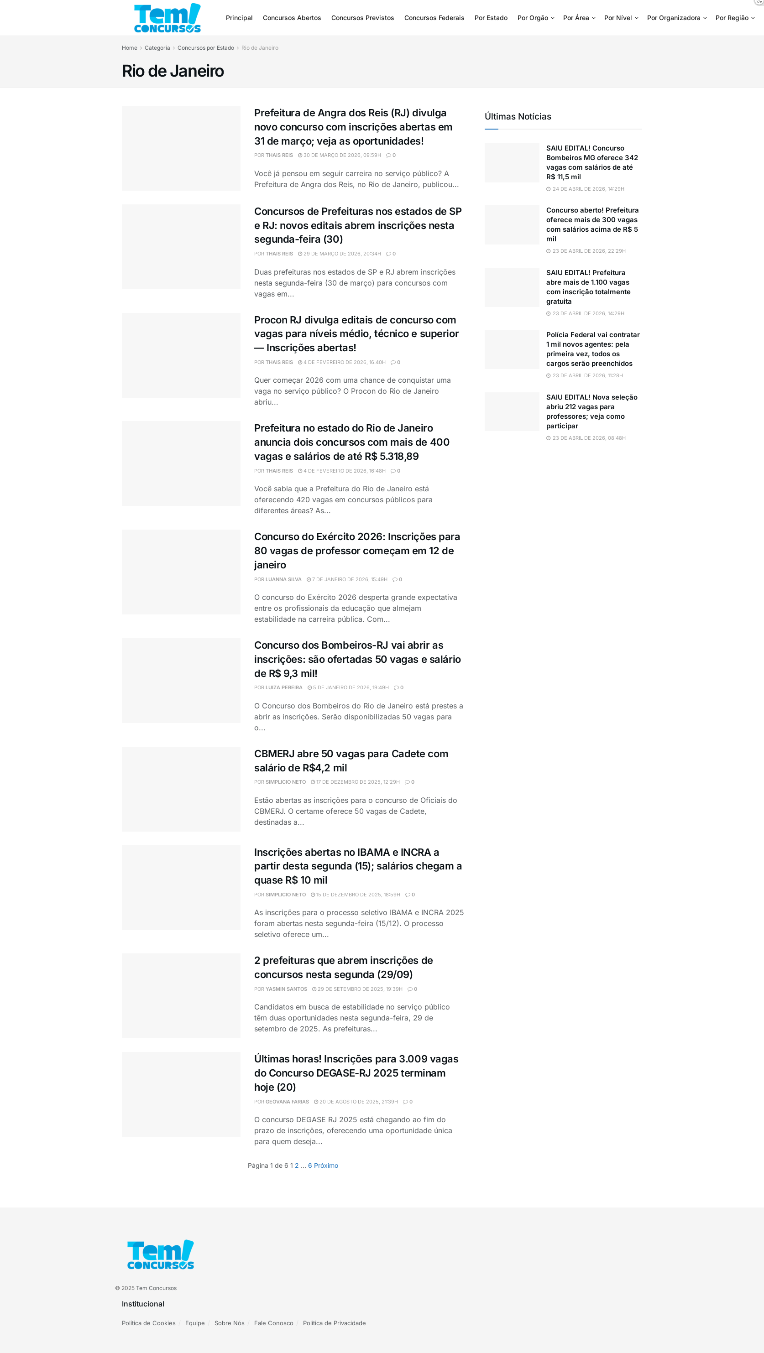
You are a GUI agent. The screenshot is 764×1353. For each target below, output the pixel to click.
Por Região (732, 17)
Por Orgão (533, 17)
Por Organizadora (674, 17)
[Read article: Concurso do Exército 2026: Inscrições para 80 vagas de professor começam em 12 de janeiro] (181, 572)
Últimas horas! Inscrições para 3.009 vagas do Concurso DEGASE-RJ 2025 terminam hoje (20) (356, 1073)
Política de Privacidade (334, 1323)
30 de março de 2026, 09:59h (339, 155)
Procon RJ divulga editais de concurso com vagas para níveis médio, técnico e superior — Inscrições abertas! (356, 334)
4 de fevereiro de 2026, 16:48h (342, 471)
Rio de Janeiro (259, 47)
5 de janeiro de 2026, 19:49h (348, 687)
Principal (239, 17)
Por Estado (491, 17)
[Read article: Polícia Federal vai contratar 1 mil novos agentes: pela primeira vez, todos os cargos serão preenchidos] (512, 349)
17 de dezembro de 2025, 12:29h (355, 782)
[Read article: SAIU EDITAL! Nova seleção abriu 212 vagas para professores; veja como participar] (512, 412)
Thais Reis (279, 155)
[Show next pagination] (326, 1165)
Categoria (157, 47)
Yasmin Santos (286, 989)
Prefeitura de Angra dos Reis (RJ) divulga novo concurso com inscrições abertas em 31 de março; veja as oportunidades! (353, 127)
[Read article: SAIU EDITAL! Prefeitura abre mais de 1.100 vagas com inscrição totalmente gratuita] (512, 287)
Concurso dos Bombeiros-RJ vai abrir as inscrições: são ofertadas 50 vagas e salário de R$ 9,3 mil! (357, 659)
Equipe (195, 1323)
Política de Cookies (149, 1323)
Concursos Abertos (292, 17)
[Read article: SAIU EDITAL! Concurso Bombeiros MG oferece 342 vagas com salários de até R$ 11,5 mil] (512, 162)
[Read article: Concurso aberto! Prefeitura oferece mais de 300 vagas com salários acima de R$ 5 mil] (512, 225)
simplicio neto (286, 782)
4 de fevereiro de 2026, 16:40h (342, 362)
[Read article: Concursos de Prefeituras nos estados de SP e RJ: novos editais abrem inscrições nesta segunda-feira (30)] (181, 246)
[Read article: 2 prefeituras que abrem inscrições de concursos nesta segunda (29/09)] (181, 995)
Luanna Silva (284, 579)
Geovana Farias (287, 1101)
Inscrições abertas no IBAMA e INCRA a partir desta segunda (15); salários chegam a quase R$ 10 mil (358, 866)
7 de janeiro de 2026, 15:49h (347, 579)
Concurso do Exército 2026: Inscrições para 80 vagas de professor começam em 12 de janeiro (357, 551)
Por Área (576, 17)
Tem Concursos (156, 1288)
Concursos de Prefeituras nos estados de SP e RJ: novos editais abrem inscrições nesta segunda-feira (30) (358, 225)
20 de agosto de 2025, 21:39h (356, 1101)
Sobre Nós (230, 1323)
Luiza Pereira (284, 687)
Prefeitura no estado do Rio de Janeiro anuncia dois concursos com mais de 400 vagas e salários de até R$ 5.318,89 (352, 442)
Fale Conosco (273, 1323)
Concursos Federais (434, 17)
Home (129, 47)
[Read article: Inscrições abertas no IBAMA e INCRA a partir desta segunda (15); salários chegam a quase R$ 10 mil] (181, 887)
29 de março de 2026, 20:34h (339, 253)
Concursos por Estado (206, 47)
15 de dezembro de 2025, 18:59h (355, 894)
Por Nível (618, 17)
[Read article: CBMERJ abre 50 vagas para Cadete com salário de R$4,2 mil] (181, 789)
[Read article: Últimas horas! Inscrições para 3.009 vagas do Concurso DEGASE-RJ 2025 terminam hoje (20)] (181, 1094)
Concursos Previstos (362, 17)
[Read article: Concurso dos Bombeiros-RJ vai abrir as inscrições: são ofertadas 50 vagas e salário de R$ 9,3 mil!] (181, 680)
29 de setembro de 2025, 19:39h (357, 989)
